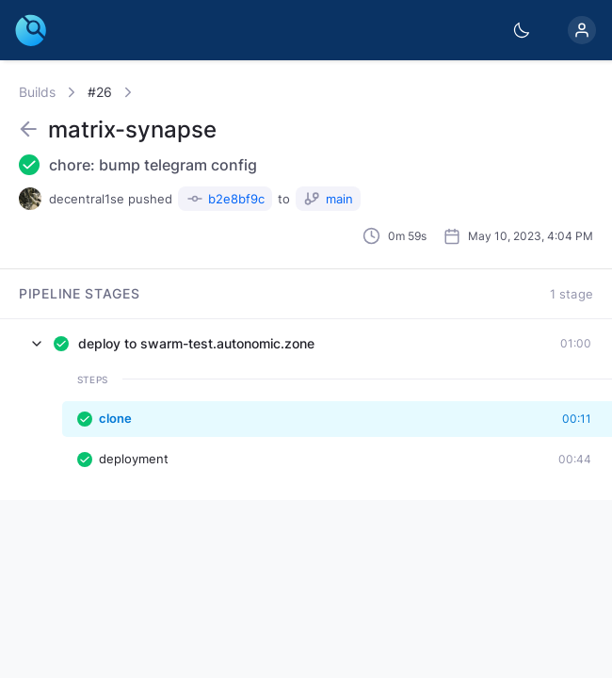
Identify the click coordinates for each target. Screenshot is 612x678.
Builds (37, 92)
